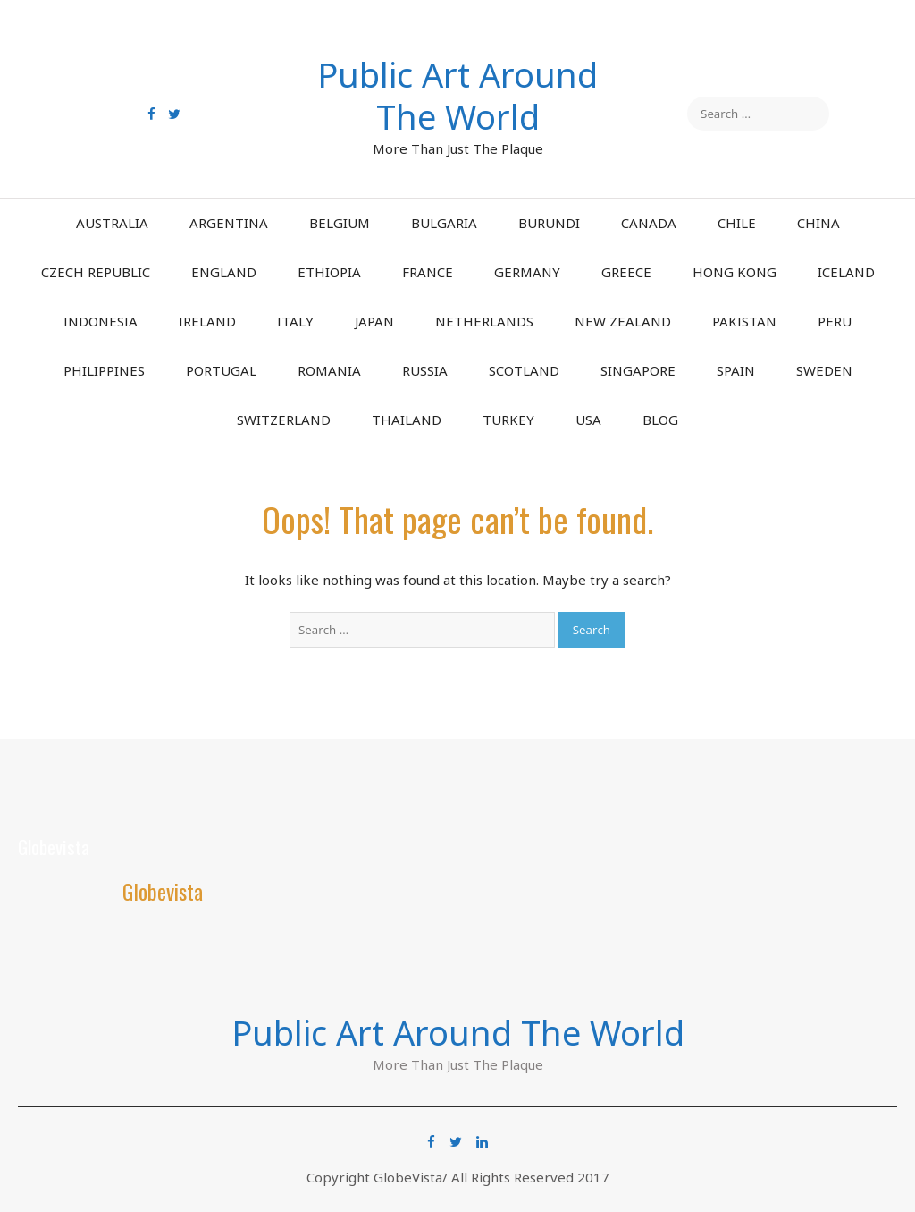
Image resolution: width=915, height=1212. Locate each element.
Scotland (524, 370)
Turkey (508, 419)
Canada (648, 223)
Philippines (104, 370)
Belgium (339, 223)
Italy (295, 321)
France (427, 272)
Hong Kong (734, 272)
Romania (329, 370)
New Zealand (623, 321)
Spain (736, 370)
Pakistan (744, 321)
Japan (374, 321)
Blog (660, 419)
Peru (835, 321)
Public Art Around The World (457, 95)
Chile (737, 223)
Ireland (207, 321)
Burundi (549, 223)
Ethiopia (329, 272)
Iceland (846, 272)
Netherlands (484, 321)
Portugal (221, 370)
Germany (527, 272)
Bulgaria (444, 223)
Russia (425, 370)
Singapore (638, 370)
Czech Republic (95, 272)
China (818, 223)
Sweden (824, 370)
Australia (112, 223)
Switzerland (284, 419)
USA (588, 419)
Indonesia (100, 321)
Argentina (228, 223)
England (223, 272)
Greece (626, 272)
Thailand (406, 419)
